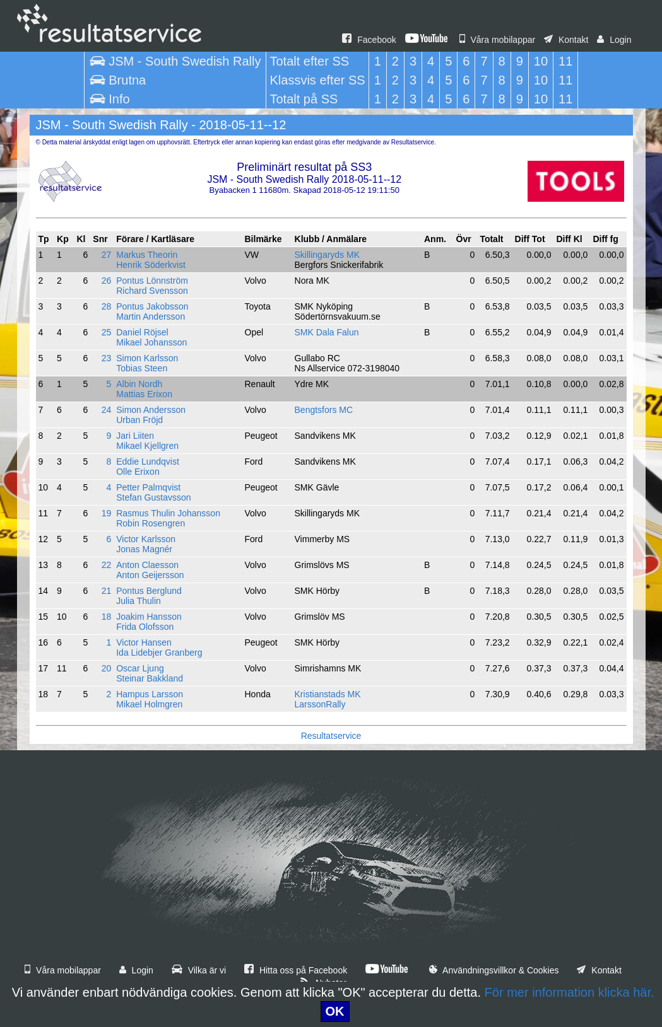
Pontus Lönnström (152, 281)
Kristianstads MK (328, 694)
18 (107, 617)
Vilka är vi (199, 970)
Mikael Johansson (151, 342)
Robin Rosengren (150, 523)
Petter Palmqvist (148, 487)
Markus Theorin (146, 255)
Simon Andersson (151, 410)
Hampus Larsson (149, 694)
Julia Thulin (138, 601)
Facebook (369, 40)
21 (107, 591)
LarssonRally (320, 704)
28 (107, 306)
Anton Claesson (147, 565)
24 (107, 410)
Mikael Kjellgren (147, 446)
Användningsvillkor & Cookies (494, 970)
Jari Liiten (135, 436)
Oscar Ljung (139, 668)
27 (107, 255)
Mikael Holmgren (149, 704)
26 (107, 281)
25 (107, 332)
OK (335, 1011)
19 (107, 513)
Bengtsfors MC (324, 410)
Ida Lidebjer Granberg (159, 652)
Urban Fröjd (139, 420)
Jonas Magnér (144, 549)
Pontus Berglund (149, 591)
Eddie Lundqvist (147, 461)
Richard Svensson (152, 291)
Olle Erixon (137, 472)
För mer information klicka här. (569, 992)
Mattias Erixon (144, 394)
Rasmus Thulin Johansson (168, 513)
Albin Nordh (139, 384)
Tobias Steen (141, 368)
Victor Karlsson (145, 539)
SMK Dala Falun (327, 332)
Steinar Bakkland (149, 678)
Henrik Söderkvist (151, 265)
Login (614, 40)
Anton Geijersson (150, 575)
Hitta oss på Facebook (295, 970)
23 (107, 358)
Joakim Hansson (149, 617)
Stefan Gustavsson (153, 497)
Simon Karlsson (147, 358)
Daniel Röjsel (142, 332)
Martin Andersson (150, 316)
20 (107, 668)
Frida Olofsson (145, 627)
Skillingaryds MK (327, 255)
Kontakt (566, 40)
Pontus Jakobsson (152, 306)
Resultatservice (331, 736)
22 (107, 565)
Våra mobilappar (497, 40)
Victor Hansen (144, 642)
